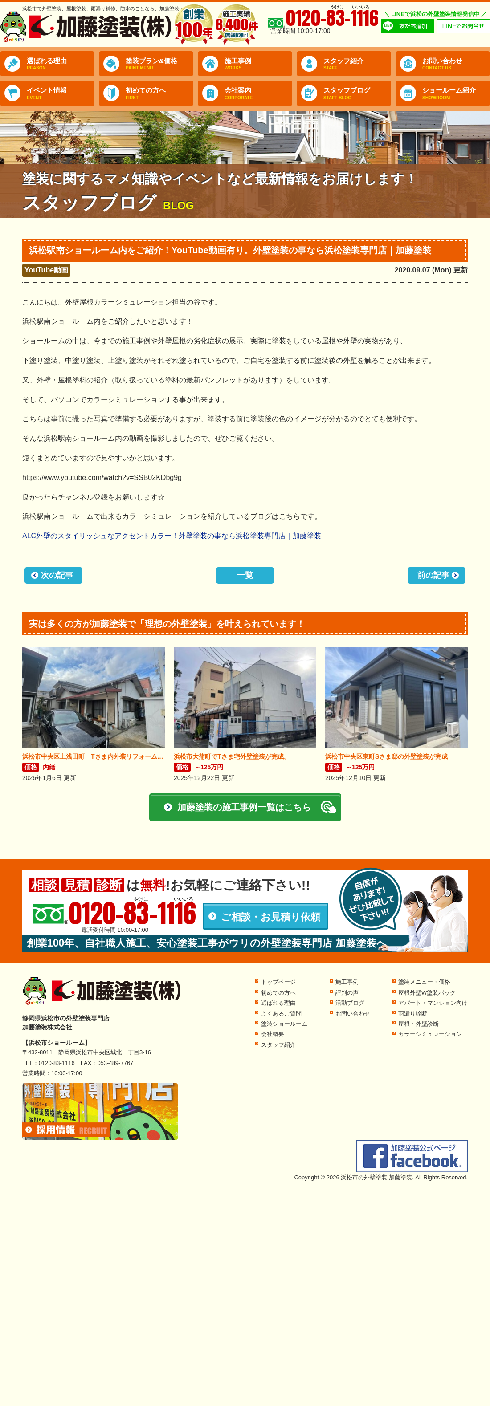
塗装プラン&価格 (159, 64)
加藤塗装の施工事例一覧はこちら (244, 807)
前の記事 (433, 575)
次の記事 (57, 575)
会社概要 (272, 1034)
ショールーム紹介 (456, 93)
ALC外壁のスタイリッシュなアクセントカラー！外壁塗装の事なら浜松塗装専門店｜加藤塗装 (171, 536)
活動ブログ (349, 1003)
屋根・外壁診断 (418, 1023)
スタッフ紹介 (357, 64)
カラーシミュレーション (430, 1034)
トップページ (278, 982)
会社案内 (258, 93)
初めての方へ (159, 93)
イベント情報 (60, 93)
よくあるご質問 (281, 1013)
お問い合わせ (456, 64)
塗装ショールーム (284, 1023)
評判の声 (347, 992)
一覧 (245, 575)
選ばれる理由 (60, 64)
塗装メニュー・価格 (424, 982)
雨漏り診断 (412, 1013)
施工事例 (258, 64)
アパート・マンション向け (433, 1003)
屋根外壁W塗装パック (427, 992)
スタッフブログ (357, 93)
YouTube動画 (46, 270)
